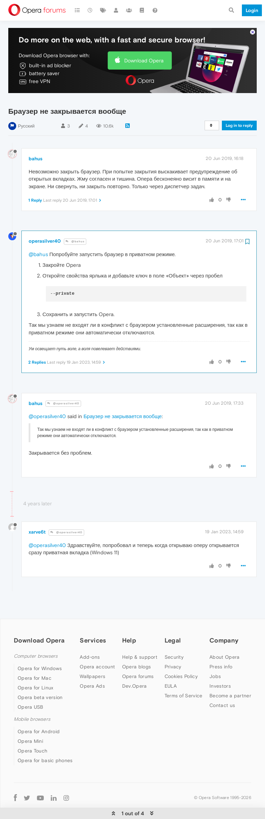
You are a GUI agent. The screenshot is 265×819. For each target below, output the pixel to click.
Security (174, 636)
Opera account (97, 645)
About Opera (224, 636)
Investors (220, 665)
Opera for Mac (34, 657)
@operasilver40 (63, 382)
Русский (26, 105)
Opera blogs (136, 645)
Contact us (222, 684)
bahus (35, 137)
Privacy (173, 645)
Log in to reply (239, 104)
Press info (220, 645)
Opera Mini (30, 720)
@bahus (75, 220)
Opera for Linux (35, 666)
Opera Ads (92, 665)
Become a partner (230, 674)
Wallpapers (92, 655)
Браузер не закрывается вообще (123, 395)
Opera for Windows (40, 647)
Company (223, 619)
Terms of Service (184, 674)
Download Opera (144, 39)
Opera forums (138, 655)
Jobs (215, 655)
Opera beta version (40, 676)
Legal (173, 619)
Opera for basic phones (45, 739)
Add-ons (90, 636)
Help (129, 619)
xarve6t (37, 511)
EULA (171, 665)
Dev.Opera (134, 665)
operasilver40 (45, 220)
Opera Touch (32, 729)
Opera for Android (39, 710)
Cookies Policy (181, 655)
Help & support (139, 636)
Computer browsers (36, 635)
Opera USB (30, 686)
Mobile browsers (32, 698)
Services (93, 619)
